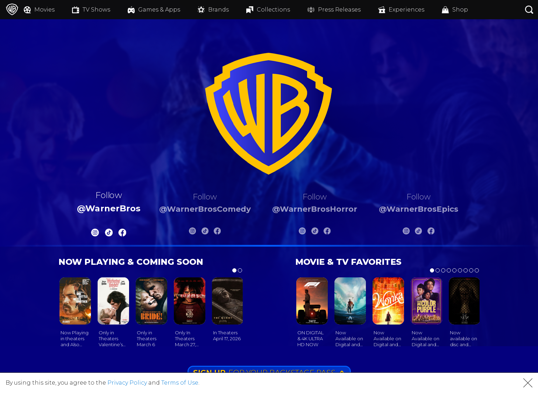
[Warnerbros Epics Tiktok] (418, 232)
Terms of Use (179, 382)
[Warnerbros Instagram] (95, 233)
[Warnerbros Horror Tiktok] (314, 232)
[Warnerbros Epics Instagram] (406, 232)
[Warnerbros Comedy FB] (217, 232)
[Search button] (529, 9)
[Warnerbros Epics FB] (430, 232)
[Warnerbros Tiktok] (109, 233)
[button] (527, 382)
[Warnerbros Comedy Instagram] (192, 232)
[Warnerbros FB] (122, 233)
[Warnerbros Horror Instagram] (302, 232)
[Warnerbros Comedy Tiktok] (204, 232)
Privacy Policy (127, 382)
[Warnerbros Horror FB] (327, 232)
